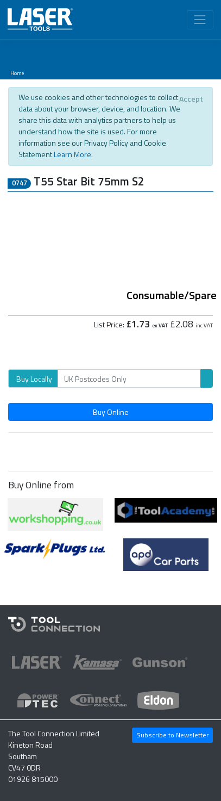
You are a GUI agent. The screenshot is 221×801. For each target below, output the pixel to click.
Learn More (72, 154)
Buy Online (111, 412)
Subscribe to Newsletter (172, 735)
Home (17, 73)
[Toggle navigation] (200, 19)
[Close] (190, 99)
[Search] (129, 378)
